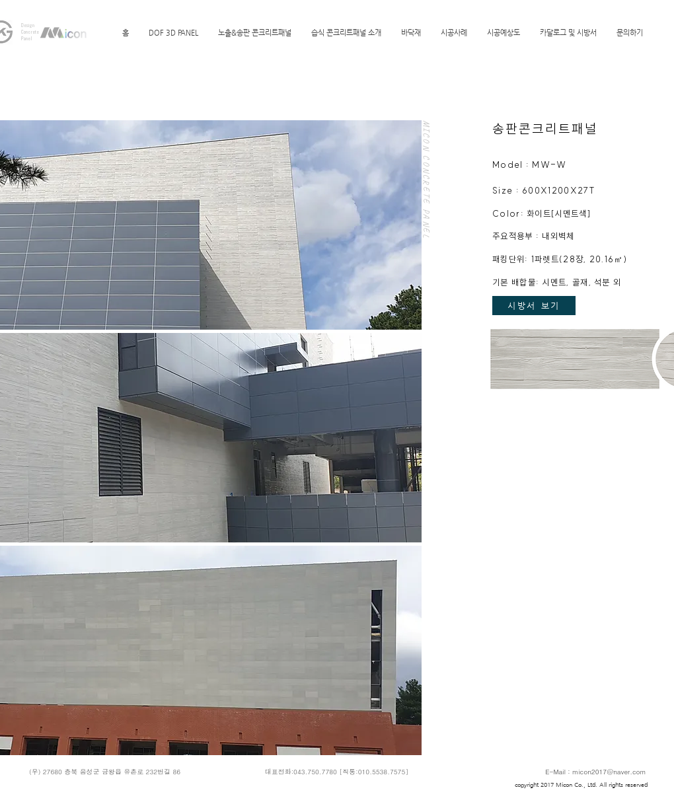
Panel (26, 38)
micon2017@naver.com (609, 771)
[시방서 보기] (534, 305)
